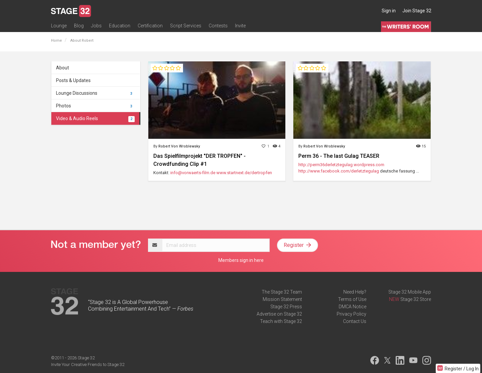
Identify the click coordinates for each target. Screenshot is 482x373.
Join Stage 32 (416, 10)
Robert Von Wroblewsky (179, 146)
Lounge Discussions (95, 93)
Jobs (96, 25)
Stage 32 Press (286, 306)
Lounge (59, 25)
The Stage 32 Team (282, 292)
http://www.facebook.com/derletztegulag (338, 170)
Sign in (389, 10)
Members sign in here (241, 260)
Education (119, 25)
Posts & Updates (73, 80)
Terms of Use (352, 299)
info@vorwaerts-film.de (192, 172)
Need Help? (354, 292)
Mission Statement (282, 299)
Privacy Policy (351, 314)
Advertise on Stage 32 (279, 314)
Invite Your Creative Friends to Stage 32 (87, 364)
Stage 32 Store (415, 299)
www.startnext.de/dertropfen (244, 172)
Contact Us (354, 321)
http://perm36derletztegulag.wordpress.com (341, 164)
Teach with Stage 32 (281, 321)
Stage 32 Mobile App (409, 292)
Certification (150, 25)
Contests (218, 25)
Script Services (185, 25)
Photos (95, 105)
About (62, 67)
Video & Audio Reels (95, 118)
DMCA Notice (352, 306)
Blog (79, 25)
